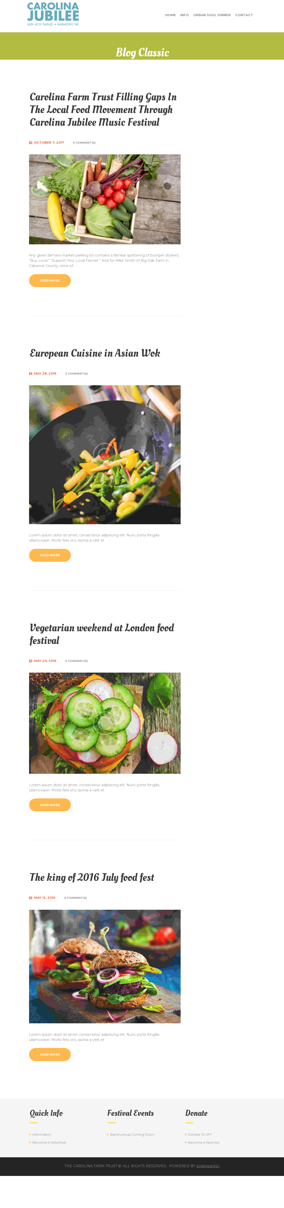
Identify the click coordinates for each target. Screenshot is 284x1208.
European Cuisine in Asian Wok (94, 373)
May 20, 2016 (47, 690)
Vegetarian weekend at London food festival (105, 662)
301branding (208, 1198)
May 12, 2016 (46, 929)
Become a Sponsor (204, 1174)
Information (43, 1166)
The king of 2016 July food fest (104, 907)
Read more (52, 294)
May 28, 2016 (47, 401)
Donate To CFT (201, 1166)
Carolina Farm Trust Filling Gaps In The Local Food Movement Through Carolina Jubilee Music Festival (100, 115)
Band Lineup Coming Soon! (134, 1166)
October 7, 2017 (51, 156)
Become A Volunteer (51, 1174)
